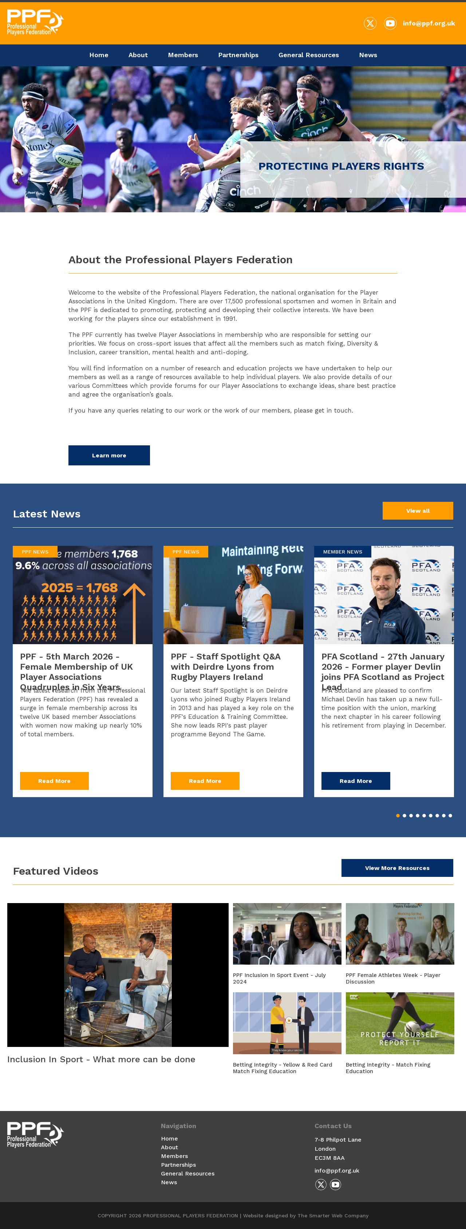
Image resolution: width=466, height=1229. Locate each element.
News (368, 55)
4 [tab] (417, 816)
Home (98, 55)
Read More (54, 780)
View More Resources (397, 867)
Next (36, 216)
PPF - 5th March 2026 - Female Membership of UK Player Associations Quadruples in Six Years (76, 671)
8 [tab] (443, 816)
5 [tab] (424, 816)
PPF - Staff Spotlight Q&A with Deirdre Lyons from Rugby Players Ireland (225, 666)
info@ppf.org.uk (429, 23)
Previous (18, 216)
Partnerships (238, 55)
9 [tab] (450, 816)
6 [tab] (430, 816)
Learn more (109, 455)
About (138, 55)
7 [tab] (437, 816)
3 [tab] (411, 816)
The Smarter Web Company (332, 1215)
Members (183, 55)
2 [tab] (404, 816)
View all (418, 510)
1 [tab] (398, 816)
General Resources (309, 55)
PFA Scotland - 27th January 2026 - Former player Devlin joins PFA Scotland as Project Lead (383, 671)
